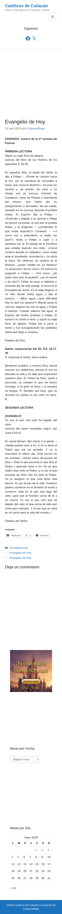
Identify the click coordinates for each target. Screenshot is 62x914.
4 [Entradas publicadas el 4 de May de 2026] (12, 857)
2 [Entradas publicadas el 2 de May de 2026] (42, 850)
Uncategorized (18, 547)
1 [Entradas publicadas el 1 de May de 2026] (36, 850)
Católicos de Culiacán (26, 5)
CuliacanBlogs (31, 908)
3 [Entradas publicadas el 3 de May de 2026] (48, 850)
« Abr (13, 888)
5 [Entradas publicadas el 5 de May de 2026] (18, 857)
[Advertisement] (31, 81)
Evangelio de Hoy (20, 552)
